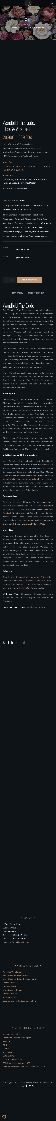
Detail (35, 245)
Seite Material (32, 521)
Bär (37, 254)
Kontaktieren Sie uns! (35, 638)
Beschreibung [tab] (17, 324)
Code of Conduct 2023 (12, 1090)
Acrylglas (7, 510)
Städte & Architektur (12, 611)
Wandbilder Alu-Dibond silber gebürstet (20, 1010)
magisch (6, 266)
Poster (38, 513)
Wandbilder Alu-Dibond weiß (16, 1006)
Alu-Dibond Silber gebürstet (41, 510)
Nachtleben (29, 258)
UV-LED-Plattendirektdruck (41, 536)
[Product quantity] (9, 311)
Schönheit (19, 250)
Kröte (5, 258)
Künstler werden (10, 1028)
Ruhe (41, 245)
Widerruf (6, 1072)
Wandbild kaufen (10, 254)
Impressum (7, 1083)
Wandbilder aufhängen (13, 1020)
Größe (5, 278)
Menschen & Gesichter (41, 608)
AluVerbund (26, 262)
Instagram (39, 258)
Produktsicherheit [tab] (36, 324)
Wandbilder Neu (33, 615)
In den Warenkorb (29, 310)
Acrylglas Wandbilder (12, 1002)
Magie (17, 262)
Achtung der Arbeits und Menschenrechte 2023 (24, 1097)
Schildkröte (30, 254)
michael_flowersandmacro (20, 245)
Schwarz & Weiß (43, 611)
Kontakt (6, 1079)
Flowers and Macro (34, 236)
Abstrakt (27, 24)
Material (6, 287)
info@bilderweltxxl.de (20, 973)
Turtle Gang (42, 250)
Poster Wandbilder (11, 1013)
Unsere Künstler (10, 1024)
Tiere (45, 236)
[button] (52, 3)
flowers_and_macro (19, 266)
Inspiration (7, 618)
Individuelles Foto (21, 618)
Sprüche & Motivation (13, 615)
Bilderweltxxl (30, 250)
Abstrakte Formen (42, 24)
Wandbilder (15, 24)
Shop (5, 24)
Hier (51, 592)
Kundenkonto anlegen (12, 1065)
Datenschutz (8, 1086)
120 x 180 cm (38, 197)
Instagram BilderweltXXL (33, 554)
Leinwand (23, 513)
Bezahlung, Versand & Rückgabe (17, 1068)
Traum (11, 258)
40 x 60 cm (9, 197)
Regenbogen (8, 250)
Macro (21, 254)
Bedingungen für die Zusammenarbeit (19, 1031)
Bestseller (47, 615)
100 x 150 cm (23, 197)
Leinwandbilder (9, 1017)
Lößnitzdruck (45, 254)
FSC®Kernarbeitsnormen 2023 (16, 1093)
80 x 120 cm (17, 200)
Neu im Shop (25, 240)
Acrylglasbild (8, 262)
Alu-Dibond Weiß (19, 510)
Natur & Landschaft (19, 608)
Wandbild (19, 258)
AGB (5, 1075)
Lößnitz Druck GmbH (29, 547)
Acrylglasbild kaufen (38, 266)
